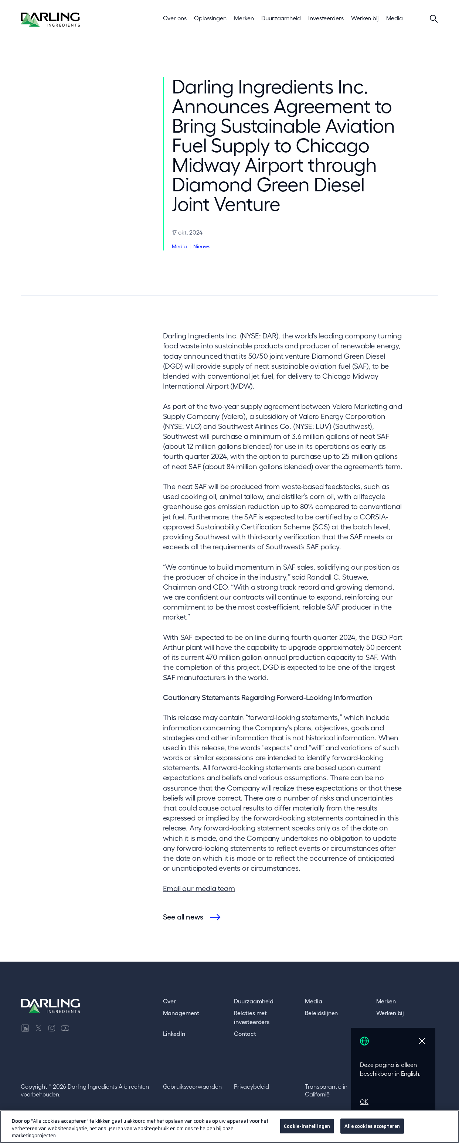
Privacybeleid (251, 1086)
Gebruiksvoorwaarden (192, 1086)
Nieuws (201, 246)
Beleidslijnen (321, 1013)
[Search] (433, 18)
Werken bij (390, 1013)
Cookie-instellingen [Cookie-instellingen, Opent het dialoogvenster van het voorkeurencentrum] (307, 1126)
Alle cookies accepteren (372, 1126)
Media (179, 246)
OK (364, 1101)
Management (181, 1013)
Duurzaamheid (253, 1001)
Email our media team (199, 888)
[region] (229, 1126)
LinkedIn (174, 1033)
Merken (386, 1001)
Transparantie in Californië (326, 1090)
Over (169, 1001)
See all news (183, 917)
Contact (245, 1033)
